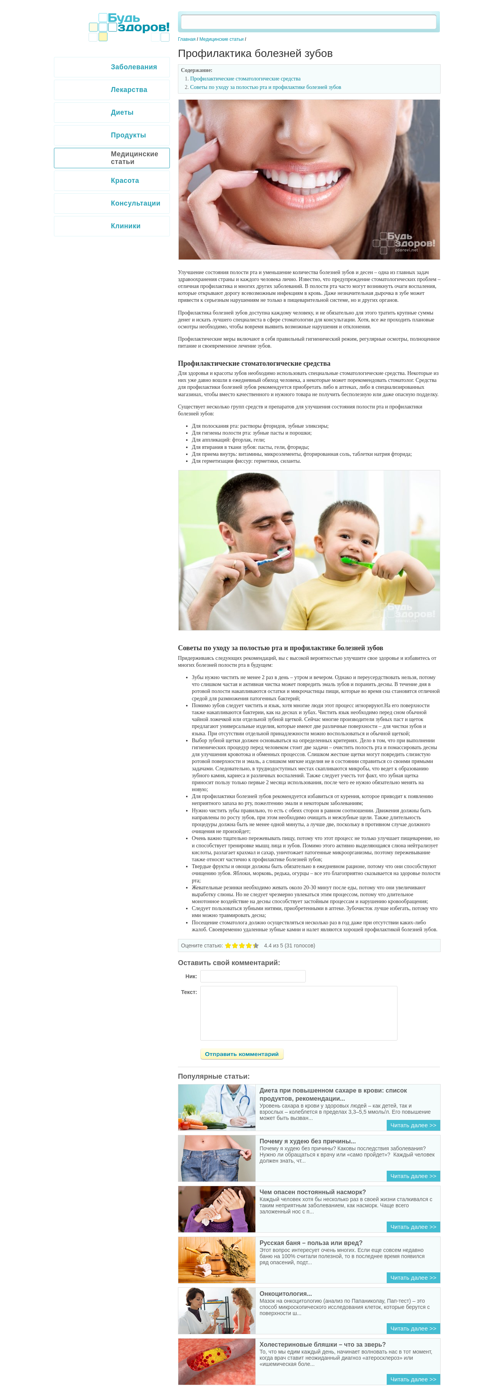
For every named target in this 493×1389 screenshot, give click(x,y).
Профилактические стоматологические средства (245, 79)
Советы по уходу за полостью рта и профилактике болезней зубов (265, 87)
